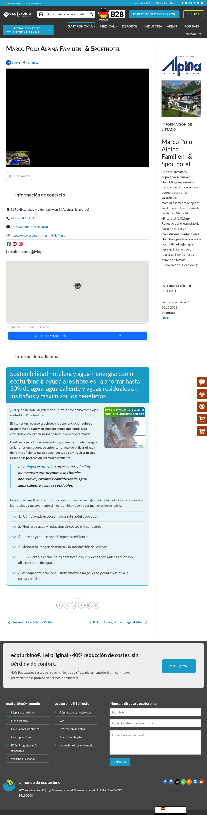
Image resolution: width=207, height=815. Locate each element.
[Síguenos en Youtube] (202, 3)
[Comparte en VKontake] (81, 605)
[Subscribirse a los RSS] (194, 3)
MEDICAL (108, 26)
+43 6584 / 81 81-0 (24, 218)
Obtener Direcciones (50, 336)
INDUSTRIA (153, 26)
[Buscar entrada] (66, 14)
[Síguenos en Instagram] (186, 3)
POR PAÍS (193, 26)
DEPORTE (131, 26)
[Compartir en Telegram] (96, 605)
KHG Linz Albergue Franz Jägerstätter (119, 622)
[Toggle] (14, 517)
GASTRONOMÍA (81, 26)
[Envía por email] (74, 605)
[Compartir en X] (66, 605)
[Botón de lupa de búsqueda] (91, 14)
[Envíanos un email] (190, 3)
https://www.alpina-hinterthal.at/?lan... (38, 235)
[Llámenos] (183, 782)
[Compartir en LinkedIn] (88, 605)
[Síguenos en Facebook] (182, 3)
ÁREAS (173, 26)
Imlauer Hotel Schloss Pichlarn (30, 622)
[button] (28, 30)
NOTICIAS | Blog (165, 3)
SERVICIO (195, 34)
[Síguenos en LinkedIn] (198, 3)
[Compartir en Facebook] (59, 605)
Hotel (165, 317)
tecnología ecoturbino (37, 466)
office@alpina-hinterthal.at (29, 227)
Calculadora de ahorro (25, 728)
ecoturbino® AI (142, 3)
